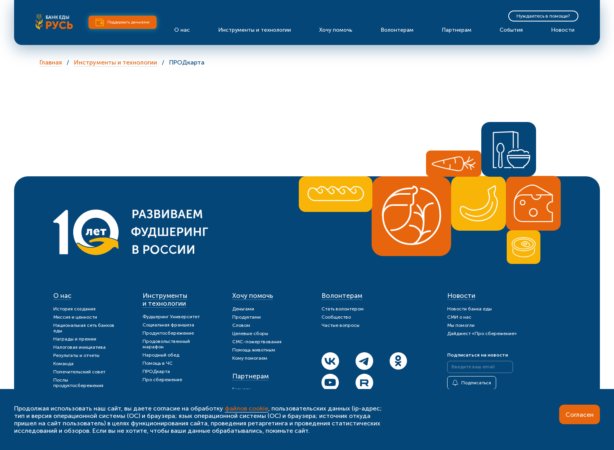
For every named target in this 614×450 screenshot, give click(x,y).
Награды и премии (74, 339)
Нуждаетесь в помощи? (543, 16)
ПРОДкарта (156, 371)
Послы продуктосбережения (78, 382)
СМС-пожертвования (257, 341)
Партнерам (456, 30)
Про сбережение (162, 379)
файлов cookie (246, 408)
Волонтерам (397, 30)
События (511, 30)
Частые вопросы (340, 325)
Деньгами (243, 309)
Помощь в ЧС (158, 363)
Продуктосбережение (168, 333)
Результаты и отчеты (76, 355)
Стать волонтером (342, 309)
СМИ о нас (459, 317)
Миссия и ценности (75, 317)
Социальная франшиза (168, 325)
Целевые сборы (250, 333)
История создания (74, 309)
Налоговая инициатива (79, 347)
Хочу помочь (335, 30)
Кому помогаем (249, 358)
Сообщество (336, 317)
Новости (562, 30)
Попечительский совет (79, 372)
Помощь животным (253, 350)
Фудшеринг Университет (171, 316)
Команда (63, 363)
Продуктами (246, 317)
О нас (182, 30)
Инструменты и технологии (254, 30)
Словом (241, 325)
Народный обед (161, 355)
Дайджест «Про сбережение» (482, 333)
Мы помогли (461, 325)
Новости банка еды (469, 309)
